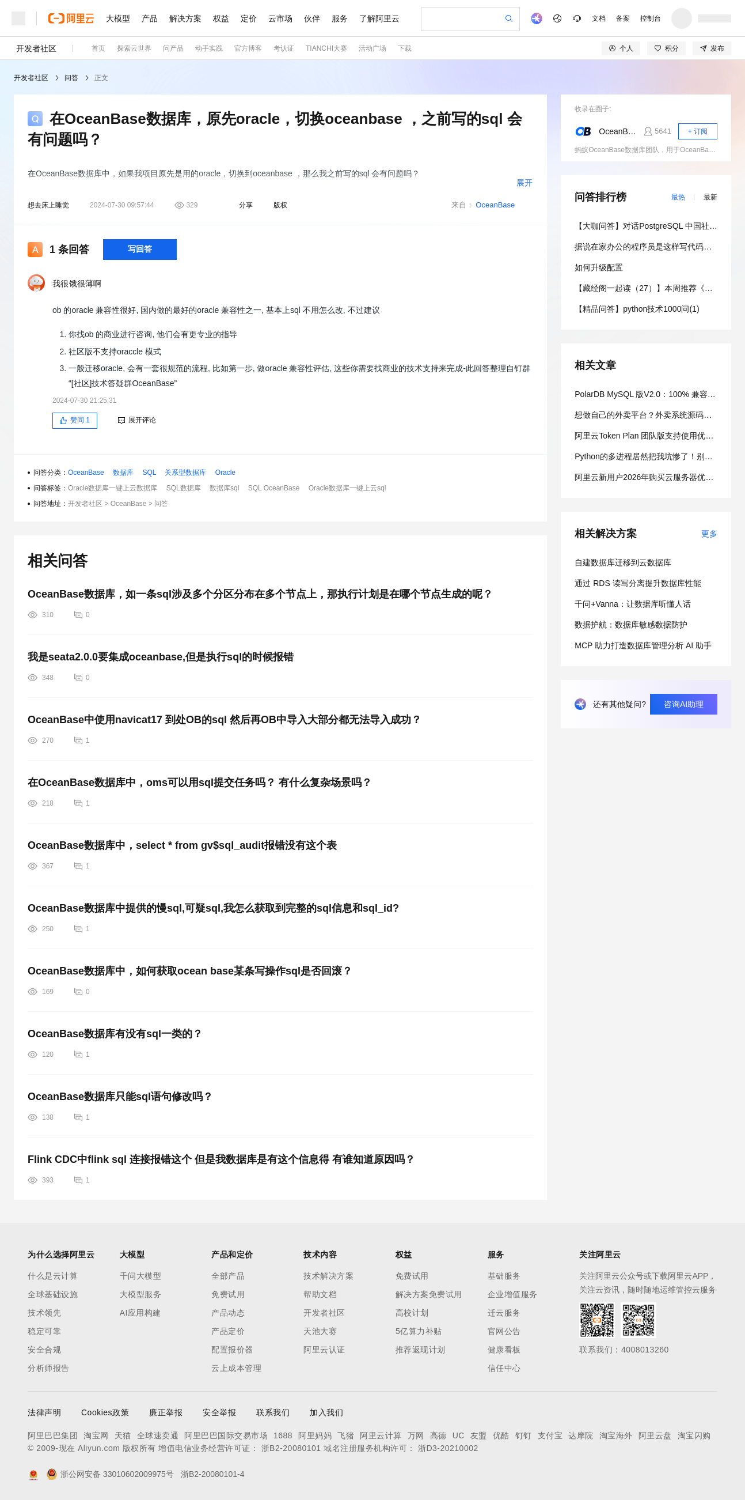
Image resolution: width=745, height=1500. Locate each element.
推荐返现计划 (421, 1349)
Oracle (225, 472)
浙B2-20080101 (291, 1448)
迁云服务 (504, 1312)
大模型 (118, 18)
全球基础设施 (53, 1294)
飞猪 (345, 1435)
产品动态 (228, 1312)
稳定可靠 (44, 1331)
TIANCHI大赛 (326, 48)
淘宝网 (96, 1435)
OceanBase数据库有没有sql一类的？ (115, 1034)
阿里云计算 (381, 1435)
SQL (149, 472)
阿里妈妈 (315, 1435)
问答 (71, 78)
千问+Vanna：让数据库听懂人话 (633, 604)
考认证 (283, 48)
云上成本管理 (236, 1368)
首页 (98, 48)
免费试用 (228, 1294)
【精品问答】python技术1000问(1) (637, 308)
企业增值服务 (513, 1294)
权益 (221, 18)
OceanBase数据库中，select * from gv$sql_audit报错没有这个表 (182, 845)
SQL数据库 (183, 488)
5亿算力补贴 (419, 1331)
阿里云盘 (655, 1435)
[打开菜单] (18, 18)
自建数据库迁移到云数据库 (623, 562)
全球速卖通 (158, 1435)
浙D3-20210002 (448, 1448)
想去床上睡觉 (48, 205)
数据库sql (224, 488)
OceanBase (495, 205)
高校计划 (412, 1312)
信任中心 (504, 1368)
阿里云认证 (324, 1349)
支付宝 (550, 1435)
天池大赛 (320, 1331)
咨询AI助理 (684, 704)
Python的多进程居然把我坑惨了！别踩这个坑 (656, 456)
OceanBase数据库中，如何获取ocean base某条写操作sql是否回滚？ (190, 971)
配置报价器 (232, 1349)
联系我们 (273, 1412)
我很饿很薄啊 (77, 283)
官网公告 (504, 1331)
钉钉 (523, 1435)
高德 (438, 1435)
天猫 (123, 1435)
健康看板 (504, 1349)
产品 (150, 18)
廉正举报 (166, 1412)
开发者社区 (36, 48)
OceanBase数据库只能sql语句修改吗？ (120, 1096)
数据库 (123, 472)
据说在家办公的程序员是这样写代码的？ (647, 246)
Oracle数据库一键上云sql (347, 488)
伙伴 (312, 18)
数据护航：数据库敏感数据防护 (631, 624)
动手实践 (209, 48)
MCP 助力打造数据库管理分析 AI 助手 (643, 645)
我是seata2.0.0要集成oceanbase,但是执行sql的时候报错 (161, 657)
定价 (249, 18)
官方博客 (248, 48)
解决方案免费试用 (429, 1294)
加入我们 (326, 1412)
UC (459, 1435)
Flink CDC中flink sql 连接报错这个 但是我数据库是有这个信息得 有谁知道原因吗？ (221, 1159)
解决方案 (185, 18)
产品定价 (228, 1331)
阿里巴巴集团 (53, 1435)
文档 (599, 18)
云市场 (280, 18)
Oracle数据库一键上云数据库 (112, 488)
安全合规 (44, 1349)
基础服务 (504, 1275)
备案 (623, 18)
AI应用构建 (140, 1312)
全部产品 (228, 1275)
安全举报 (219, 1412)
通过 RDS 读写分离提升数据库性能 (638, 583)
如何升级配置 (599, 267)
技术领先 (44, 1312)
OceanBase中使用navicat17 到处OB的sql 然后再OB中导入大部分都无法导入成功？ (224, 720)
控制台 (650, 18)
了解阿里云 (379, 18)
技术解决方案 (328, 1275)
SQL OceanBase (274, 488)
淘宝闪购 (694, 1435)
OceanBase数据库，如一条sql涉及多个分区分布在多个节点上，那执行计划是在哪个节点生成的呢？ (260, 594)
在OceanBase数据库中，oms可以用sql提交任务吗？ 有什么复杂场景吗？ (200, 782)
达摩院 (581, 1435)
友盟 (478, 1435)
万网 (416, 1435)
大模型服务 (141, 1294)
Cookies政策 (105, 1412)
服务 (340, 18)
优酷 (501, 1435)
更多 (709, 533)
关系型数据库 (185, 472)
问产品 (173, 48)
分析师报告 (49, 1368)
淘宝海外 (616, 1435)
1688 (282, 1435)
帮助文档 (320, 1294)
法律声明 (44, 1412)
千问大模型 (141, 1275)
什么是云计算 (53, 1275)
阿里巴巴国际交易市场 (226, 1435)
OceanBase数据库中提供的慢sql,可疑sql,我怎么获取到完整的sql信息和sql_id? (213, 908)
